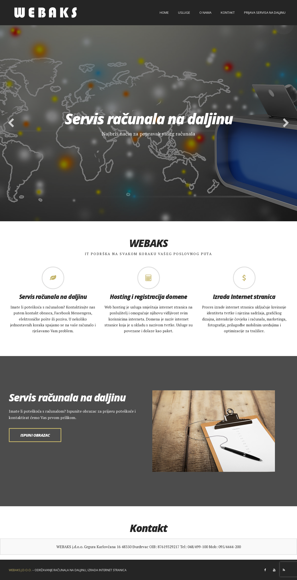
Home (164, 12)
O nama (205, 12)
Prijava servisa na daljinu (264, 12)
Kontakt (228, 12)
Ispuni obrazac (35, 435)
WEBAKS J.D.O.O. (20, 570)
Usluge (184, 12)
